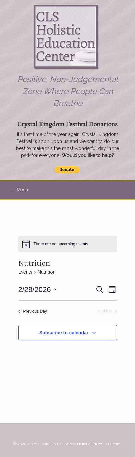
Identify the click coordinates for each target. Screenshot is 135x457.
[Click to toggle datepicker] (37, 289)
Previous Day (32, 311)
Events (25, 272)
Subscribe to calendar (63, 332)
